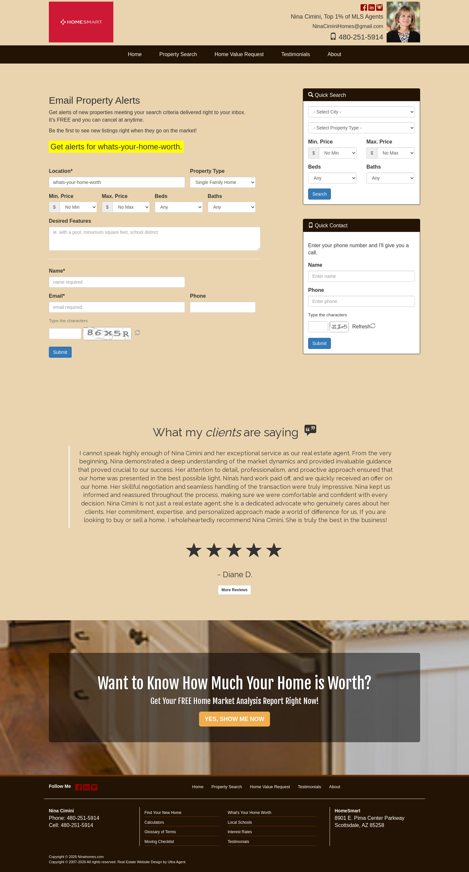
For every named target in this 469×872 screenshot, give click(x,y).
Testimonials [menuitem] (295, 54)
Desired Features (70, 221)
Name (315, 265)
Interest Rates (240, 832)
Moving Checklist (159, 841)
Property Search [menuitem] (178, 54)
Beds (161, 196)
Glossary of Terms (160, 832)
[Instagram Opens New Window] (379, 6)
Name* (57, 271)
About (334, 786)
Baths (215, 196)
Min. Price (61, 196)
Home (198, 786)
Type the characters (327, 314)
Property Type (207, 171)
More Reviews (234, 590)
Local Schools (240, 822)
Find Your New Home (163, 812)
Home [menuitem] (135, 54)
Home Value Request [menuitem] (239, 54)
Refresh (361, 326)
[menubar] (234, 55)
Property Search (226, 786)
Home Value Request (270, 786)
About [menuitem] (334, 54)
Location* (61, 171)
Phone (198, 296)
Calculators (154, 822)
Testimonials (309, 786)
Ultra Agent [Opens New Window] (176, 862)
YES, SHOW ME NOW (234, 719)
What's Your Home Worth (249, 812)
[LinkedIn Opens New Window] (372, 6)
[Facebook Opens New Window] (364, 6)
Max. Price (115, 196)
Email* (57, 296)
